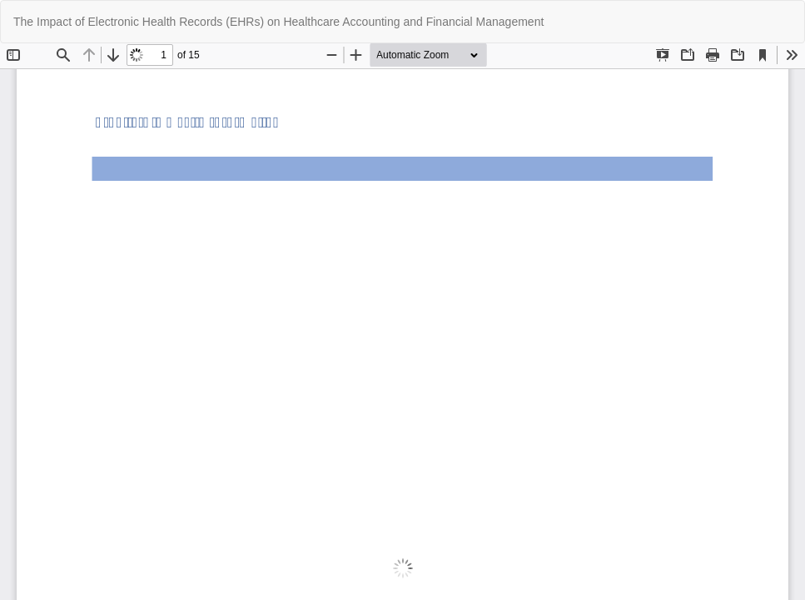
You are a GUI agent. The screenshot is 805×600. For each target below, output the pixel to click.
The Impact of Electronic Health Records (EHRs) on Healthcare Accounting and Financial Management (278, 21)
